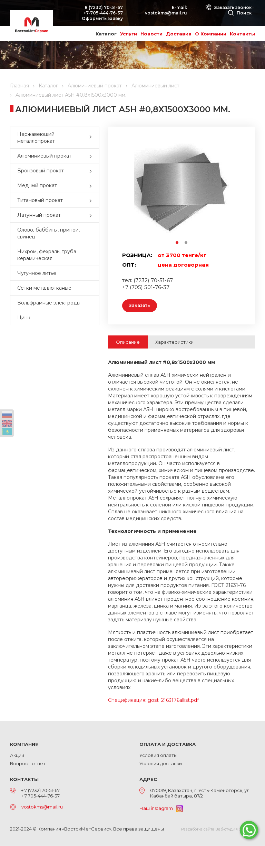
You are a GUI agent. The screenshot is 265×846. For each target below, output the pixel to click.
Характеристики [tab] (174, 342)
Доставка (179, 33)
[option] (181, 191)
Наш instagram (161, 808)
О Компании (210, 33)
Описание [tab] (128, 342)
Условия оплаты (158, 755)
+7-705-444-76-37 (103, 12)
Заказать (140, 306)
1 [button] (177, 243)
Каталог (106, 33)
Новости (151, 33)
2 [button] (186, 243)
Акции (17, 755)
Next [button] (237, 191)
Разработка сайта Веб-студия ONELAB (218, 829)
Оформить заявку (102, 18)
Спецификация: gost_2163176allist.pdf (153, 700)
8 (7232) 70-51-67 (104, 7)
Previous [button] (125, 191)
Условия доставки (160, 764)
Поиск (240, 12)
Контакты (242, 33)
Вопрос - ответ (28, 764)
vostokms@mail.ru (166, 12)
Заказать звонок (228, 7)
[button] (92, 137)
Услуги (128, 33)
